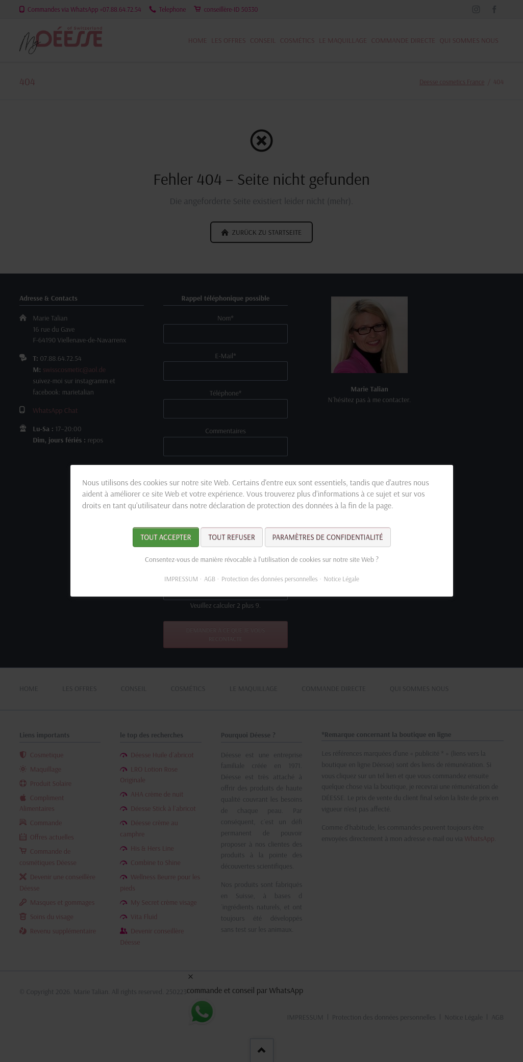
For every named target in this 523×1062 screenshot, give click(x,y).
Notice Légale (341, 579)
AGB (209, 579)
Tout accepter (165, 537)
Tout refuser (231, 537)
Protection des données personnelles (269, 579)
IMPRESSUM (181, 579)
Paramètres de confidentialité (327, 537)
